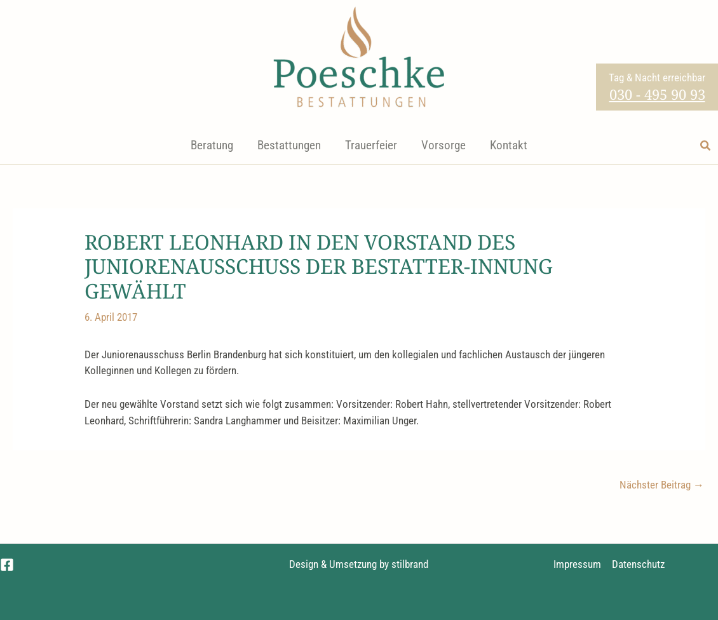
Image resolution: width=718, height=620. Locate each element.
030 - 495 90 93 (657, 94)
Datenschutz (638, 564)
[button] (706, 146)
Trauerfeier (371, 145)
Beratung (212, 145)
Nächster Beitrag (662, 484)
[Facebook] (7, 565)
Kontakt (508, 145)
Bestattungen (289, 145)
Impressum (577, 564)
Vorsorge (443, 145)
